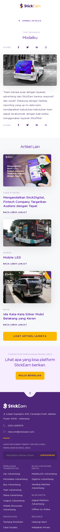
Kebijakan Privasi (41, 527)
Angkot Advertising (13, 501)
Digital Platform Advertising (40, 502)
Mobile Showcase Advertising (12, 508)
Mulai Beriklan (30, 376)
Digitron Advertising (42, 479)
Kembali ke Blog (30, 21)
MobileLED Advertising (44, 474)
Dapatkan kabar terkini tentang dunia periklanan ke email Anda (24, 446)
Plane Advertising (12, 495)
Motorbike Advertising (15, 479)
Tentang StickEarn (13, 522)
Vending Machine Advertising (41, 486)
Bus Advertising (11, 485)
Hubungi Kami (39, 522)
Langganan (47, 455)
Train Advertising (12, 490)
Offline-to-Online (41, 509)
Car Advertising (11, 474)
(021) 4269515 (15, 426)
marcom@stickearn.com (21, 432)
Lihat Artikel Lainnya (30, 336)
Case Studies (10, 527)
